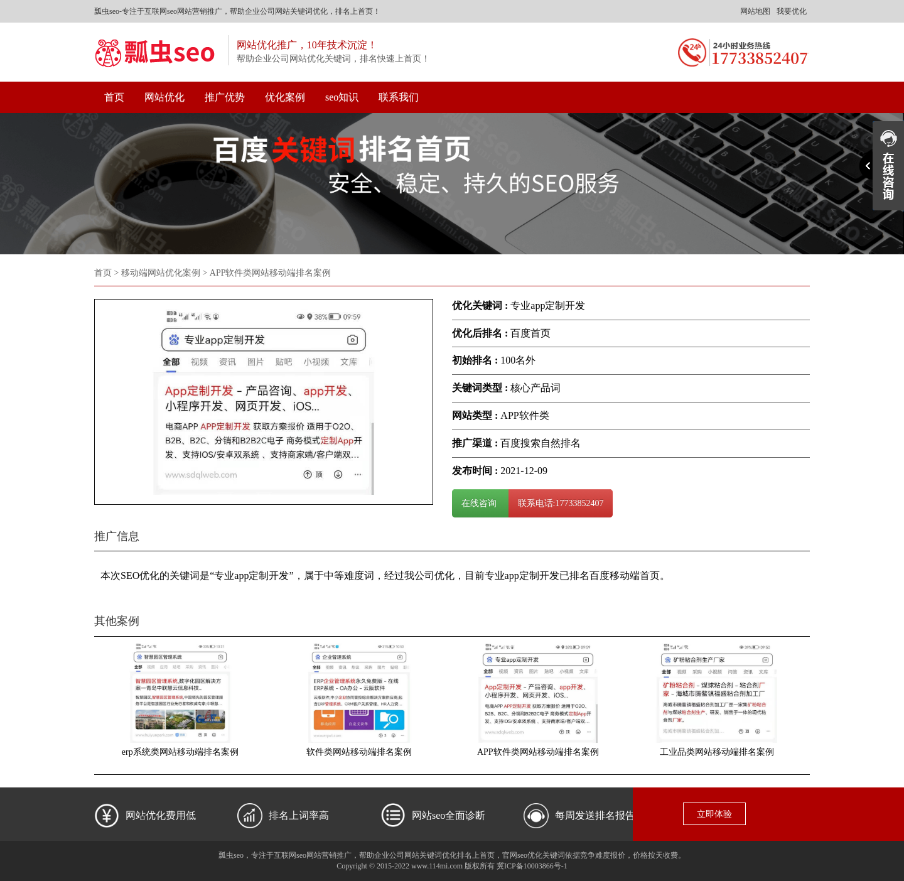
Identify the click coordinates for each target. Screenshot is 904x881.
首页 (114, 97)
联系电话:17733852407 (561, 503)
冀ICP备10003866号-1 (532, 866)
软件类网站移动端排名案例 (359, 752)
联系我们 (399, 97)
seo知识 (341, 97)
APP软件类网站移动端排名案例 (538, 752)
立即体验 (714, 814)
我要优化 (792, 11)
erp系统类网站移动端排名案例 (180, 752)
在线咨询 (480, 503)
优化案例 (285, 97)
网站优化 (164, 97)
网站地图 (755, 11)
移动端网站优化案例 (160, 273)
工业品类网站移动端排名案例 (717, 752)
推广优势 (225, 97)
